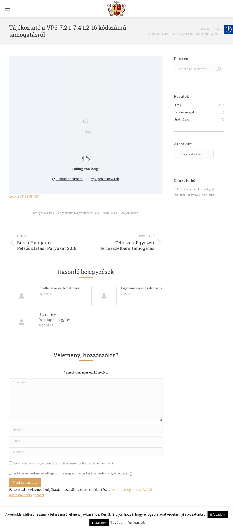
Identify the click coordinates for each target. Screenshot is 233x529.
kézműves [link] (193, 194)
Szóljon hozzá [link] (129, 213)
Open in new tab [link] (105, 179)
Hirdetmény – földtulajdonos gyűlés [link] (55, 317)
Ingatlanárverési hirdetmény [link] (59, 288)
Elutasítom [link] (99, 523)
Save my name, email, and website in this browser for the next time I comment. (63, 463)
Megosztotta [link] (78, 213)
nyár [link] (204, 194)
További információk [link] (127, 522)
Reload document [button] (67, 179)
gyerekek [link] (180, 194)
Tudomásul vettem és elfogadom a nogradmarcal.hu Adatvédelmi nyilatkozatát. (72, 473)
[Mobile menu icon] (7, 8)
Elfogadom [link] (217, 514)
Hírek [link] (50, 213)
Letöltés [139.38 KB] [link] (24, 196)
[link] (116, 9)
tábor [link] (212, 194)
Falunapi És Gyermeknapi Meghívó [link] (195, 189)
